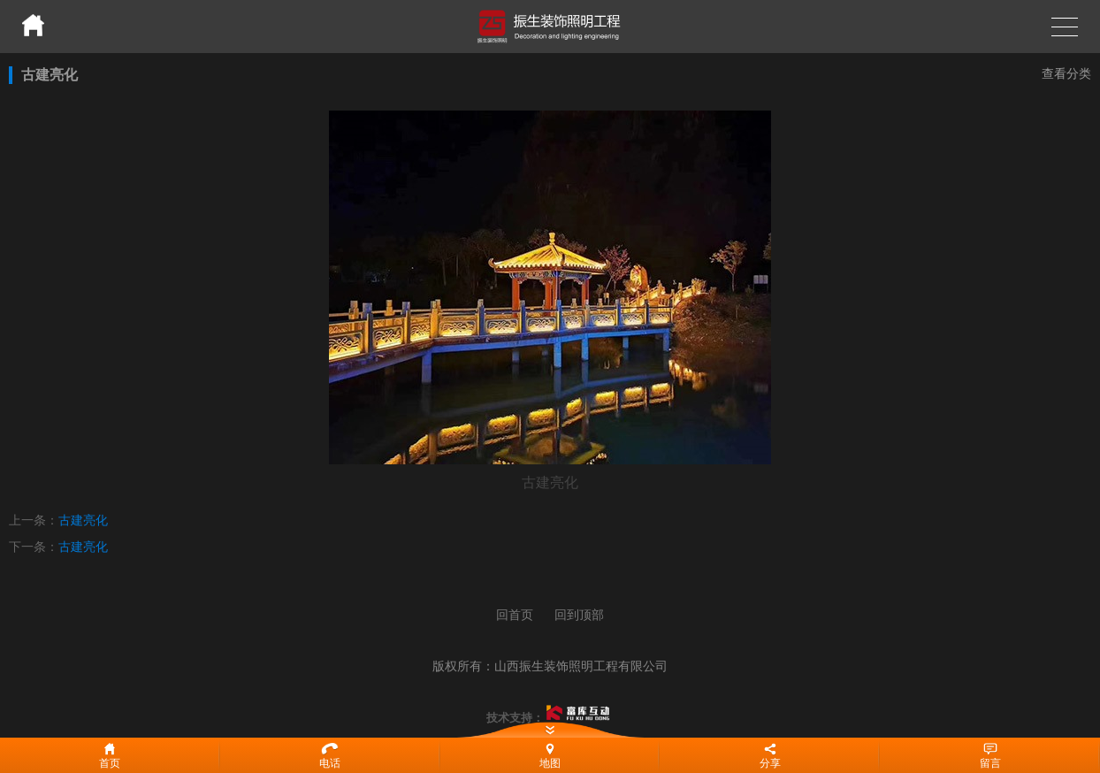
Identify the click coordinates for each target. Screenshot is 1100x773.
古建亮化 (83, 520)
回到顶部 (579, 615)
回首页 (514, 615)
